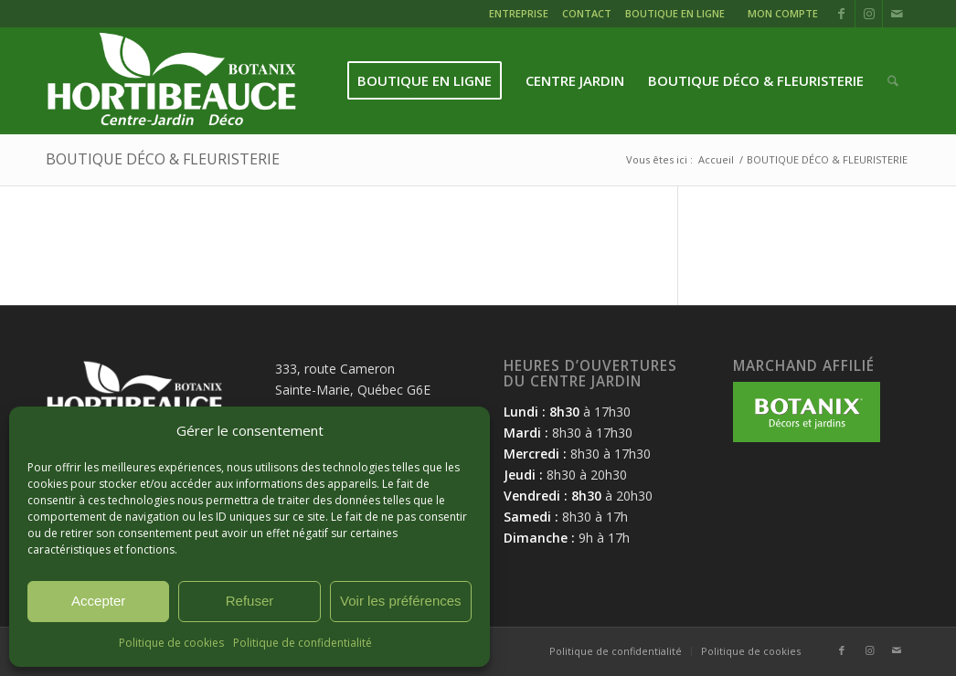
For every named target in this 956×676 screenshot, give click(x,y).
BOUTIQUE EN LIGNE (675, 13)
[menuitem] (521, 16)
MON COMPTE (783, 13)
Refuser (250, 600)
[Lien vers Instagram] (868, 13)
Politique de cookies (171, 642)
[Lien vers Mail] (896, 13)
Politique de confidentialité (302, 642)
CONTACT (586, 13)
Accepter (98, 600)
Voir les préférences (401, 600)
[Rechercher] (893, 80)
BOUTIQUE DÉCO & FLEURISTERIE (163, 159)
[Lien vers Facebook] (841, 13)
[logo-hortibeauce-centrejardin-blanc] (171, 80)
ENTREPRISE (518, 13)
